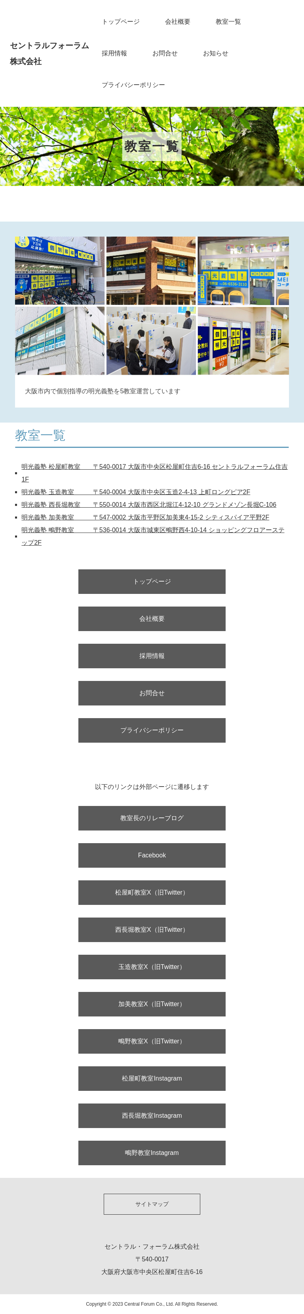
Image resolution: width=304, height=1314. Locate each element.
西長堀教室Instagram (152, 1115)
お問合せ (165, 53)
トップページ (121, 21)
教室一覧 (228, 21)
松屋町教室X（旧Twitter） (152, 892)
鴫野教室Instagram (152, 1152)
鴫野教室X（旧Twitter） (152, 1041)
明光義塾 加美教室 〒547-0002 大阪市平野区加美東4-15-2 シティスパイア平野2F (145, 517)
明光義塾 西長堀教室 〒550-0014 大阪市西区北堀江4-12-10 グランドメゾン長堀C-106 (148, 504)
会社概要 (177, 21)
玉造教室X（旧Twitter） (152, 966)
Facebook (152, 855)
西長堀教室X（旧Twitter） (152, 929)
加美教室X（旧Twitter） (152, 1004)
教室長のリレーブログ (152, 818)
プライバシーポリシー (133, 85)
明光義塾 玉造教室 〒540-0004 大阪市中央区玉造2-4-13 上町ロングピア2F (135, 492)
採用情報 (114, 53)
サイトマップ (152, 1204)
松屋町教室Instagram (152, 1078)
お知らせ (215, 53)
